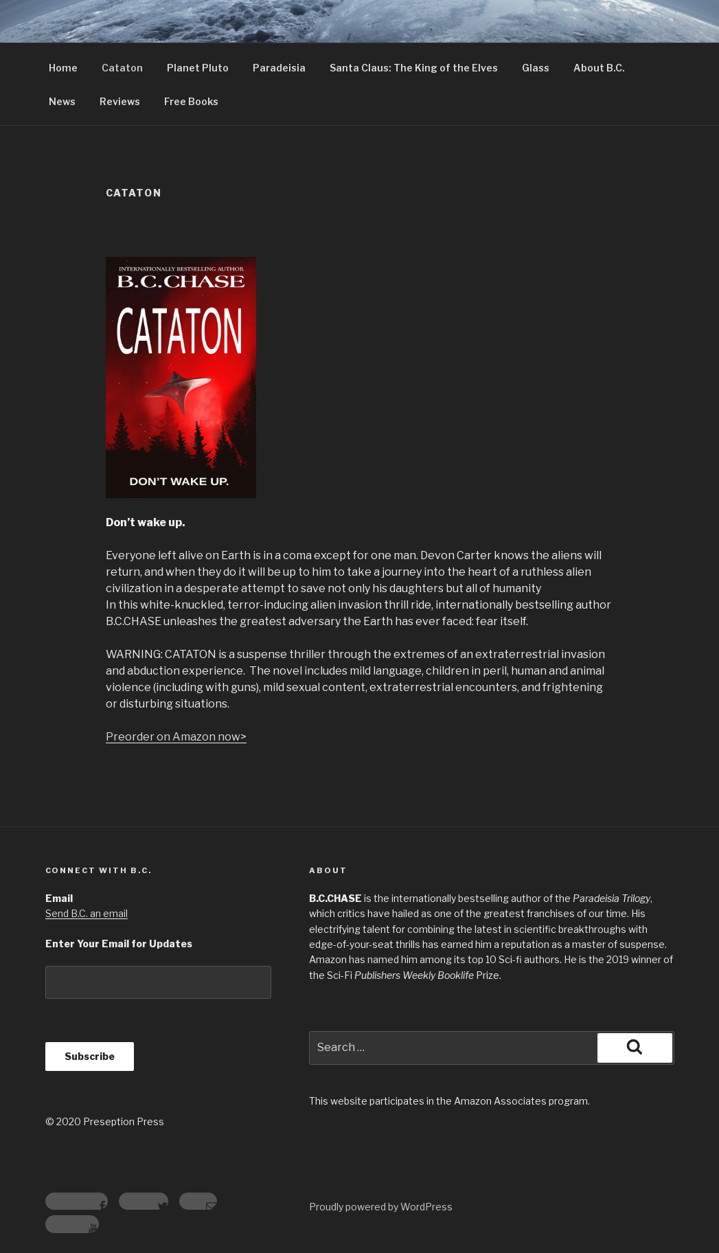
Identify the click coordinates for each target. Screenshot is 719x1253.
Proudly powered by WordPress (381, 1206)
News (62, 101)
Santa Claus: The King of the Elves (414, 68)
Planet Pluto (198, 68)
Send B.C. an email (86, 913)
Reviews (120, 101)
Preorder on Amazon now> (176, 736)
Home (63, 68)
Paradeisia (279, 68)
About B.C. (599, 68)
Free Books (191, 101)
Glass (535, 68)
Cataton (122, 68)
